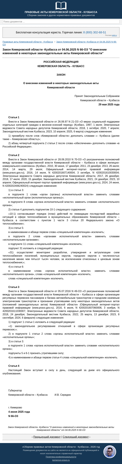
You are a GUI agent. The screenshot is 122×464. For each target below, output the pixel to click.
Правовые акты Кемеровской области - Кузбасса (28, 42)
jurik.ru (114, 35)
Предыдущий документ (47, 437)
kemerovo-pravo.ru (61, 460)
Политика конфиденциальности (61, 457)
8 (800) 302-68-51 (94, 32)
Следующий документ (76, 437)
